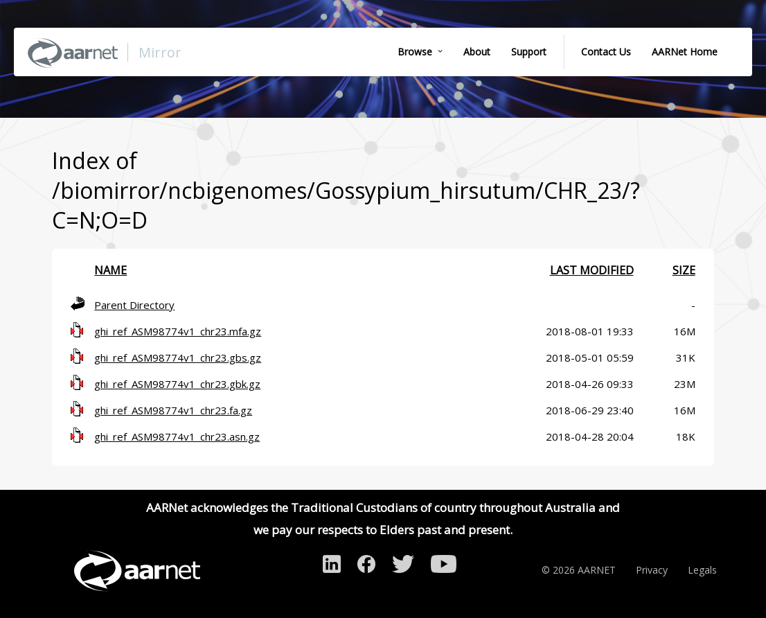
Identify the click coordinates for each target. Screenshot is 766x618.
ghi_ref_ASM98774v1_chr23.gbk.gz (177, 384)
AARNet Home (685, 51)
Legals (702, 569)
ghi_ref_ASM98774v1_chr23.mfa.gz (177, 331)
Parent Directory (134, 305)
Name (110, 270)
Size (684, 270)
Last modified (592, 270)
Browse (415, 51)
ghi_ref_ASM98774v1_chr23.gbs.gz (177, 357)
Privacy (652, 569)
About (476, 51)
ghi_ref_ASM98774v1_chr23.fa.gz (173, 410)
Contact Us (606, 51)
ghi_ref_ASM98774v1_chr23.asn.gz (177, 436)
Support (528, 51)
